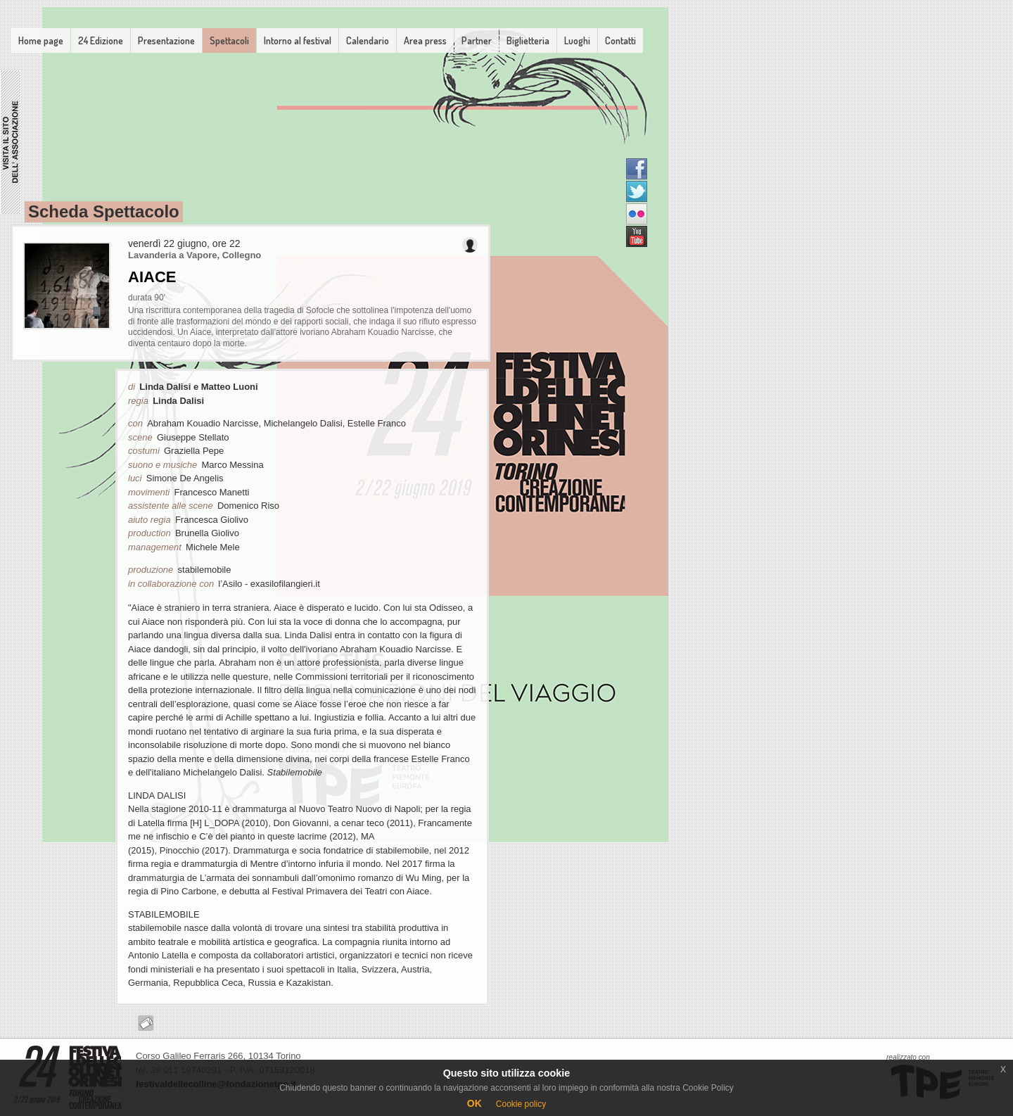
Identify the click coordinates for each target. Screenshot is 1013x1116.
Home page (40, 40)
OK (474, 1103)
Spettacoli (229, 40)
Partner (476, 40)
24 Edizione (100, 40)
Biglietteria (528, 40)
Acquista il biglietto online (145, 1023)
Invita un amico (470, 245)
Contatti (620, 40)
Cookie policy (521, 1104)
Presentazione (166, 40)
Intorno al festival (297, 40)
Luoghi (577, 40)
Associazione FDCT (10, 142)
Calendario (367, 40)
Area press (425, 40)
